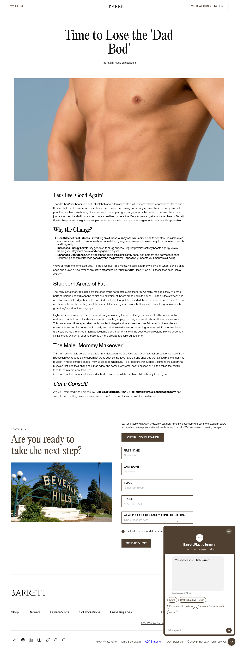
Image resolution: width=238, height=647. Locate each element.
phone (128, 499)
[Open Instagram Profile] (23, 640)
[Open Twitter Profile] (48, 640)
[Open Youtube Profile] (64, 640)
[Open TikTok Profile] (15, 640)
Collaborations (89, 612)
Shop (15, 612)
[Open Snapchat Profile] (56, 640)
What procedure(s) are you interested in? (154, 515)
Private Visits (59, 612)
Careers (34, 612)
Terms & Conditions (131, 641)
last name (131, 466)
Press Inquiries (121, 612)
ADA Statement (154, 641)
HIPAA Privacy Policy (106, 641)
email (128, 482)
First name (132, 450)
